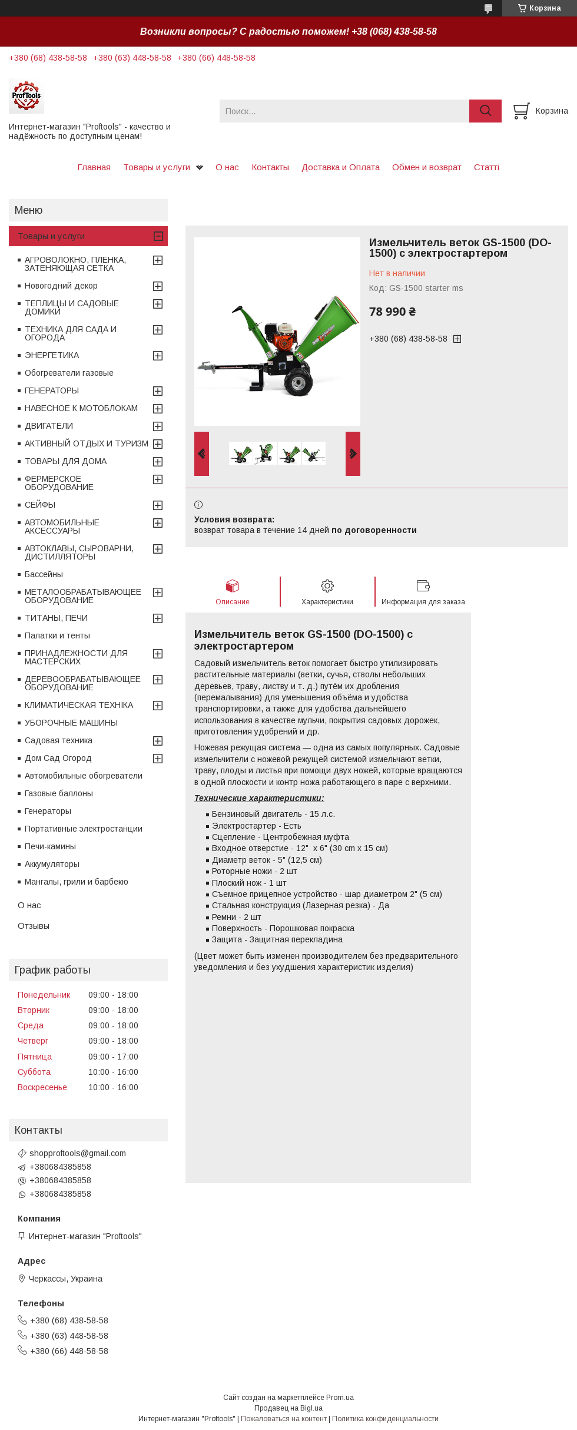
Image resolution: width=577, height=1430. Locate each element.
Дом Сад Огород (58, 758)
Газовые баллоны (59, 793)
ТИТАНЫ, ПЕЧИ (56, 618)
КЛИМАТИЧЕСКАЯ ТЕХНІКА (79, 705)
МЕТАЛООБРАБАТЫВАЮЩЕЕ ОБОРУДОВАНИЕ (83, 596)
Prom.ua (340, 1397)
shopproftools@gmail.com (77, 1153)
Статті (486, 167)
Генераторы (48, 811)
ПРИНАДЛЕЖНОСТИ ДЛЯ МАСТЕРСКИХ (76, 657)
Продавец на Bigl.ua (288, 1408)
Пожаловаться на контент (284, 1419)
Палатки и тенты (57, 635)
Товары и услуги (156, 167)
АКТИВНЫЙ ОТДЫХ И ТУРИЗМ (86, 443)
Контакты (270, 167)
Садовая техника (58, 740)
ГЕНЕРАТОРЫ (52, 390)
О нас (227, 167)
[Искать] (485, 111)
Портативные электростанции (83, 828)
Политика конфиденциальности (385, 1419)
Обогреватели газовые (69, 373)
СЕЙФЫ (40, 504)
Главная (94, 167)
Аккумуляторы (52, 864)
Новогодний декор (61, 285)
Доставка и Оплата (340, 167)
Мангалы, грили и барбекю (76, 881)
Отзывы (33, 926)
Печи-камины (50, 846)
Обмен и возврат (427, 167)
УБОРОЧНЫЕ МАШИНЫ (71, 722)
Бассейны (44, 574)
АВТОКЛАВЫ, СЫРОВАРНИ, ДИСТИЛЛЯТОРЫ (79, 552)
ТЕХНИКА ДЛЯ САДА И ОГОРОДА (71, 333)
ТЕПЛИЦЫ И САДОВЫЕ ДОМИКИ (72, 307)
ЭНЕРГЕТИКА (52, 355)
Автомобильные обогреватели (83, 775)
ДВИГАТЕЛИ (49, 426)
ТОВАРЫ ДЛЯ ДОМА (66, 461)
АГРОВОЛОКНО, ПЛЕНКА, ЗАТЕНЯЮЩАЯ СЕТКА (75, 264)
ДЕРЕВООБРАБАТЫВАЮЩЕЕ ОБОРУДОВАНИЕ (83, 683)
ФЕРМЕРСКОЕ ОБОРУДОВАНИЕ (59, 483)
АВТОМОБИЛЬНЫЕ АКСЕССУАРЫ (62, 526)
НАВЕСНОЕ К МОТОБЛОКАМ (81, 408)
